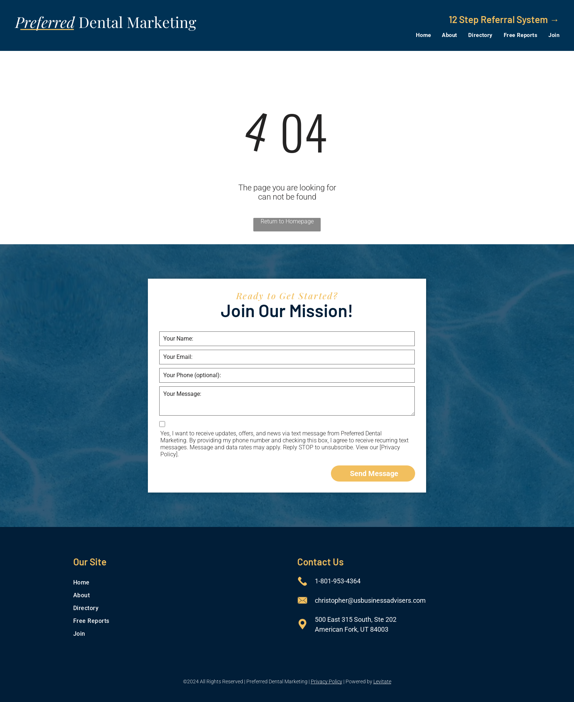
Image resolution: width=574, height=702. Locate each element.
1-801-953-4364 (338, 581)
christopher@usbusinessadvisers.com (370, 600)
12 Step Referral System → (504, 19)
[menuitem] (418, 35)
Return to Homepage (287, 221)
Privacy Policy (326, 681)
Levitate (382, 681)
